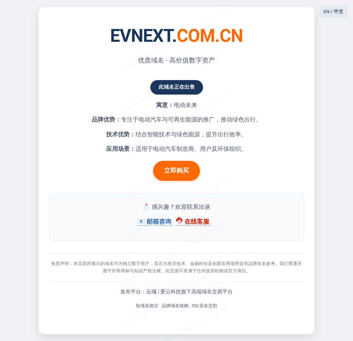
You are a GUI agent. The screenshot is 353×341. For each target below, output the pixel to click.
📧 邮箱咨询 (155, 221)
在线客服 (193, 221)
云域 (151, 292)
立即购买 (176, 170)
